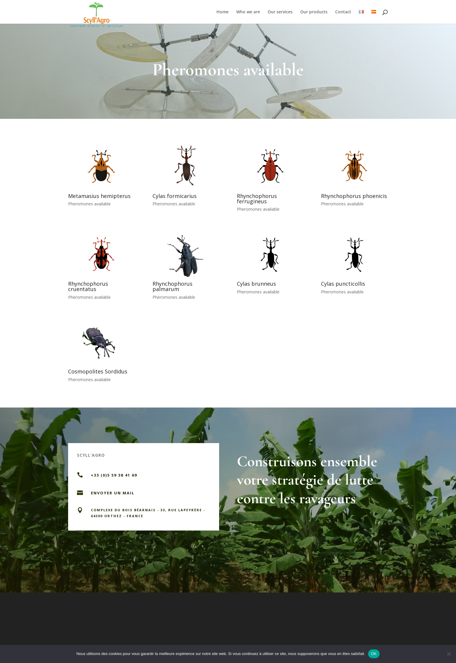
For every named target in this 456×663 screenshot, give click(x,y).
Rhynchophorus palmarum (172, 286)
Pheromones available (89, 204)
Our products (313, 12)
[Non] (449, 654)
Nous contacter (181, 537)
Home (222, 12)
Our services (280, 12)
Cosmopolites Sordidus (97, 371)
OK (374, 653)
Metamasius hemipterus (99, 195)
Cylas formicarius (174, 195)
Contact (343, 12)
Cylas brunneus (256, 283)
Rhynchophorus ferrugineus (257, 198)
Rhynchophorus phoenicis (354, 195)
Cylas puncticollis (343, 283)
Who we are (248, 12)
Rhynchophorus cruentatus (88, 286)
